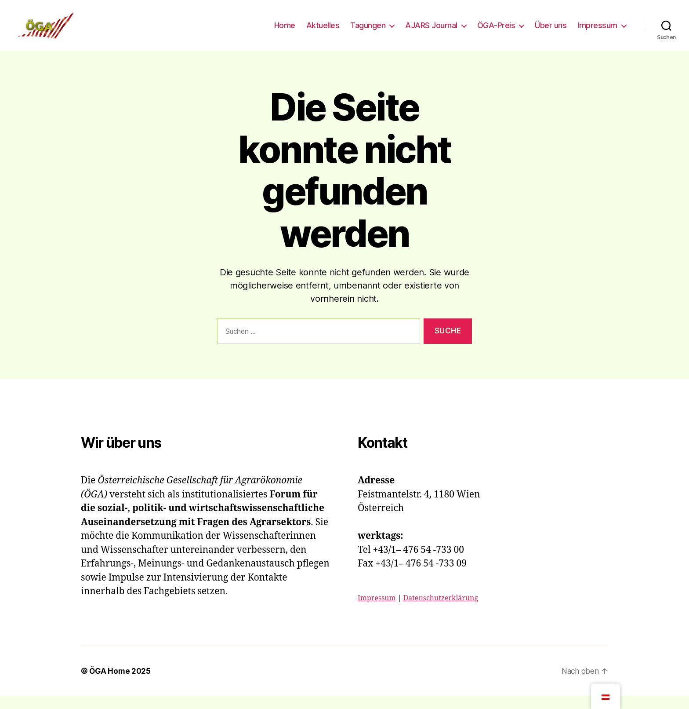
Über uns (550, 32)
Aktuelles (323, 32)
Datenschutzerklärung (440, 611)
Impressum (597, 32)
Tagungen (367, 32)
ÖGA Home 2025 (121, 684)
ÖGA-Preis (496, 32)
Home (284, 32)
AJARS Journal (431, 32)
